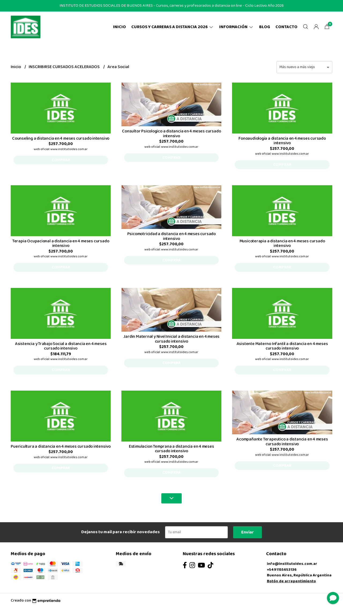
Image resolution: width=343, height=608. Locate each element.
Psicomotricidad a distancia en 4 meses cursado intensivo (171, 236)
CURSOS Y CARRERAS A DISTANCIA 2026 (172, 27)
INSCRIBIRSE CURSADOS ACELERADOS (64, 67)
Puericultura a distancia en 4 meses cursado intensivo (61, 446)
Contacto (286, 27)
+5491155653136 (282, 569)
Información (236, 27)
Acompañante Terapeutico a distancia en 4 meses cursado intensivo (282, 441)
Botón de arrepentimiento (291, 581)
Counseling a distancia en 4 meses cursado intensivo (60, 138)
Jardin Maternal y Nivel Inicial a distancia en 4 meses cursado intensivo (171, 339)
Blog (264, 27)
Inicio (119, 27)
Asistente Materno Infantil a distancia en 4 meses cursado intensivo (282, 346)
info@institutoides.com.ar (292, 564)
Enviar (247, 532)
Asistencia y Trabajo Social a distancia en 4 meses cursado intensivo (61, 346)
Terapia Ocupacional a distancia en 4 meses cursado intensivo (60, 243)
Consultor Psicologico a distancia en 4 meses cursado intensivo (171, 133)
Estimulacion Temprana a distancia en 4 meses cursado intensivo (171, 449)
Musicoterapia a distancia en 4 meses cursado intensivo (282, 243)
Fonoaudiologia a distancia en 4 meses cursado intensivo (282, 141)
